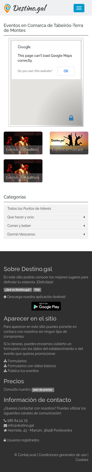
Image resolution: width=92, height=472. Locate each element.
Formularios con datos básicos (32, 366)
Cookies (82, 460)
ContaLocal (27, 455)
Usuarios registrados (23, 440)
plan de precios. (43, 389)
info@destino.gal (21, 425)
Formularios (17, 361)
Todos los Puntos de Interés (29, 209)
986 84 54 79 (17, 420)
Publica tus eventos (23, 371)
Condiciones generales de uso (63, 455)
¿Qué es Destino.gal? (18, 289)
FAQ (37, 289)
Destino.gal (28, 7)
